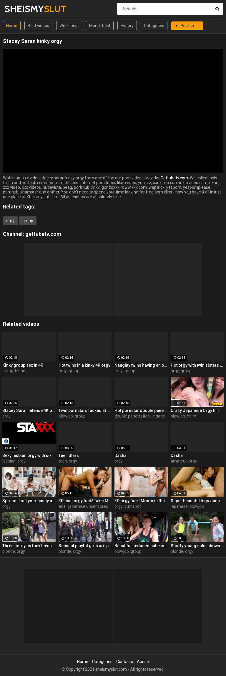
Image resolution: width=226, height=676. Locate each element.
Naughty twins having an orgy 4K (141, 365)
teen (63, 461)
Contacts (124, 661)
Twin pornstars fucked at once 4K (85, 410)
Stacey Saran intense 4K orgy (29, 410)
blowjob (66, 416)
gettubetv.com (43, 234)
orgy (10, 220)
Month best (99, 25)
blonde (21, 370)
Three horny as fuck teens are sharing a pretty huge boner (29, 545)
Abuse (143, 661)
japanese (179, 506)
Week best (69, 25)
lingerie (158, 416)
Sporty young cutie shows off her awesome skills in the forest (197, 545)
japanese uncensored (88, 506)
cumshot (132, 506)
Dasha (120, 455)
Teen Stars (69, 455)
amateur (179, 461)
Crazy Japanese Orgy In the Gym (197, 410)
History (127, 25)
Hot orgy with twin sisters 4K (197, 365)
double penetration (132, 416)
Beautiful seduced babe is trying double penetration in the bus (141, 545)
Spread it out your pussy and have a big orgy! (29, 500)
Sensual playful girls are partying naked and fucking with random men (85, 545)
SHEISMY (19, 8)
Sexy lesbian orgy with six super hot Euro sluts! (29, 455)
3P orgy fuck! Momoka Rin (139, 500)
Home (11, 25)
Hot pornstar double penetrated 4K (141, 410)
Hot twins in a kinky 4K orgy (84, 365)
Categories (154, 25)
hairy (191, 416)
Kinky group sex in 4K (22, 365)
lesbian (9, 461)
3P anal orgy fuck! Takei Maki (85, 500)
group (27, 220)
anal (63, 506)
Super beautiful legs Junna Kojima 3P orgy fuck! (197, 500)
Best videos (38, 25)
